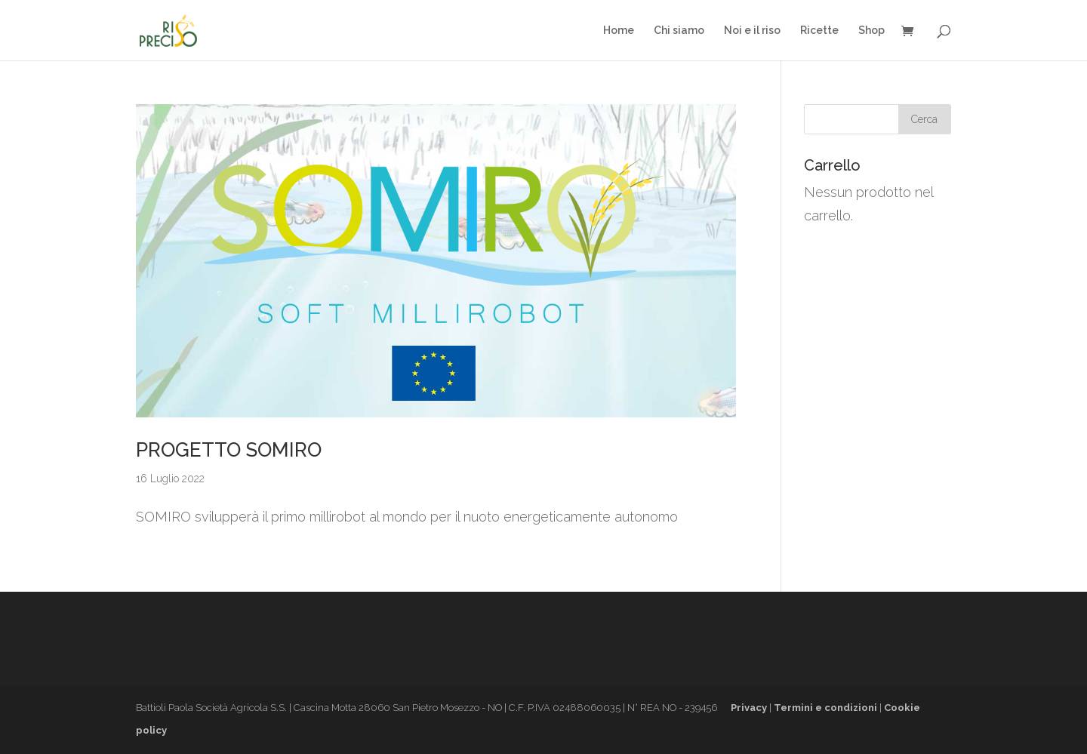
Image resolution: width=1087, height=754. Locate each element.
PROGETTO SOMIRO (229, 450)
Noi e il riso (752, 30)
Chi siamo (679, 30)
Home (618, 30)
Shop (871, 30)
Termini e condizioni (825, 707)
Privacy (749, 707)
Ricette (819, 30)
